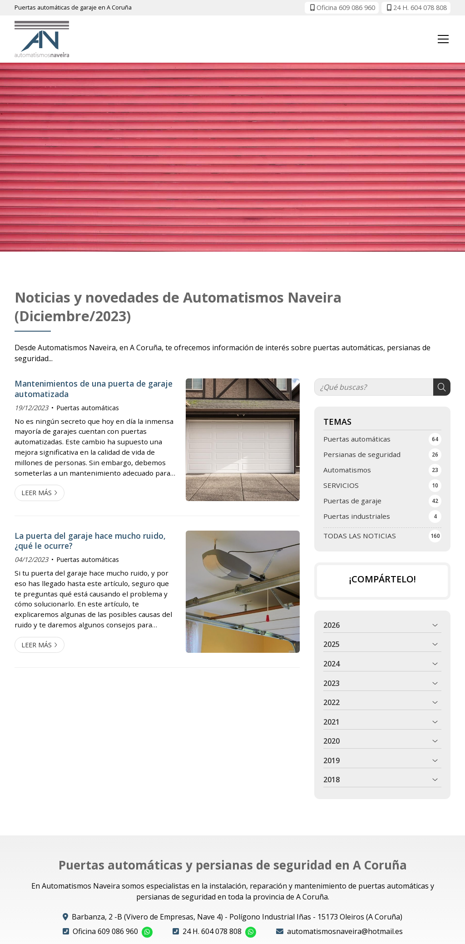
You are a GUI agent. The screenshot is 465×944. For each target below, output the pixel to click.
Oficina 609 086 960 (105, 931)
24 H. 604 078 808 (212, 931)
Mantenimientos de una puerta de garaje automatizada (94, 388)
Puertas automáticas (87, 407)
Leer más (36, 492)
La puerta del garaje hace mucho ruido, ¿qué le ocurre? (90, 541)
